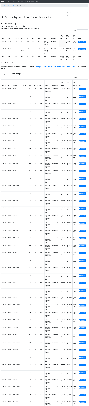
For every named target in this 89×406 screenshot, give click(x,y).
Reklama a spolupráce (50, 399)
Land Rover (13, 5)
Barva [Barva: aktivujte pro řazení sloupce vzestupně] (19, 36)
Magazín (26, 1)
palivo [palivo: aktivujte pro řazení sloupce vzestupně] (35, 36)
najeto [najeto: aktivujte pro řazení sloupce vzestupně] (30, 36)
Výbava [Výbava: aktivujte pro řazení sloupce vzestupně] (14, 36)
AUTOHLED (4, 1)
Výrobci (15, 1)
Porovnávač (32, 1)
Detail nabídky (83, 40)
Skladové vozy (70, 12)
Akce (37, 1)
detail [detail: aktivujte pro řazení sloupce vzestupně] (80, 36)
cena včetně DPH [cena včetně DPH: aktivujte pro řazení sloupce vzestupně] (67, 35)
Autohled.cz (48, 404)
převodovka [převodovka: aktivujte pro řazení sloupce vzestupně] (52, 36)
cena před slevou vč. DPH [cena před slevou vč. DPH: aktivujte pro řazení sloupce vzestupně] (60, 35)
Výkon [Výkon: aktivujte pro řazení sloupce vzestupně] (8, 36)
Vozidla (10, 1)
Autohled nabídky (5, 5)
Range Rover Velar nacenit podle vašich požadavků (55, 61)
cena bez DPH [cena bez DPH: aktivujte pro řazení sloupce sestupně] (74, 35)
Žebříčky (20, 1)
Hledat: (81, 30)
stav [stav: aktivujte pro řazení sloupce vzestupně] (25, 36)
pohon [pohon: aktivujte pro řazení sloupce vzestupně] (41, 36)
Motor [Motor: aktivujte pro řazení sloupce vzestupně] (3, 36)
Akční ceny (69, 15)
